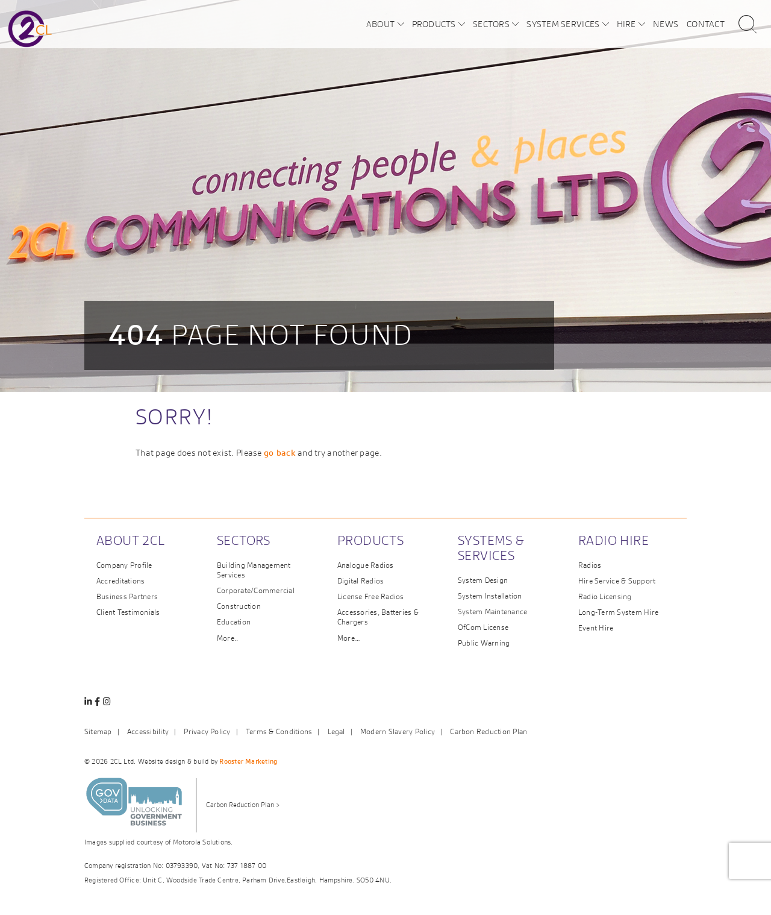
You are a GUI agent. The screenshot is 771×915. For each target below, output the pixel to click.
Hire (626, 23)
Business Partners (127, 596)
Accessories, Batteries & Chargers (378, 617)
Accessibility (148, 731)
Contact (706, 23)
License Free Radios (370, 596)
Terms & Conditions (279, 731)
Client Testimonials (128, 612)
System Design (483, 580)
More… (348, 638)
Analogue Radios (365, 565)
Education (234, 622)
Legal (336, 731)
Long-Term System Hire (618, 612)
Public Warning (484, 643)
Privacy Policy (207, 731)
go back (280, 453)
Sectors (491, 23)
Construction (239, 606)
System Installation (490, 596)
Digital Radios (360, 581)
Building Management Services (254, 570)
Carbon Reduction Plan (488, 731)
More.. (227, 638)
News (665, 23)
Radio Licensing (605, 596)
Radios (589, 565)
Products (434, 23)
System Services (562, 23)
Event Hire (595, 628)
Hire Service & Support (616, 581)
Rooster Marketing (248, 761)
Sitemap (98, 731)
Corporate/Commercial (256, 590)
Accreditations (120, 581)
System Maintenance (492, 611)
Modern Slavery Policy (397, 731)
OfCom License (483, 627)
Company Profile (124, 565)
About (380, 23)
